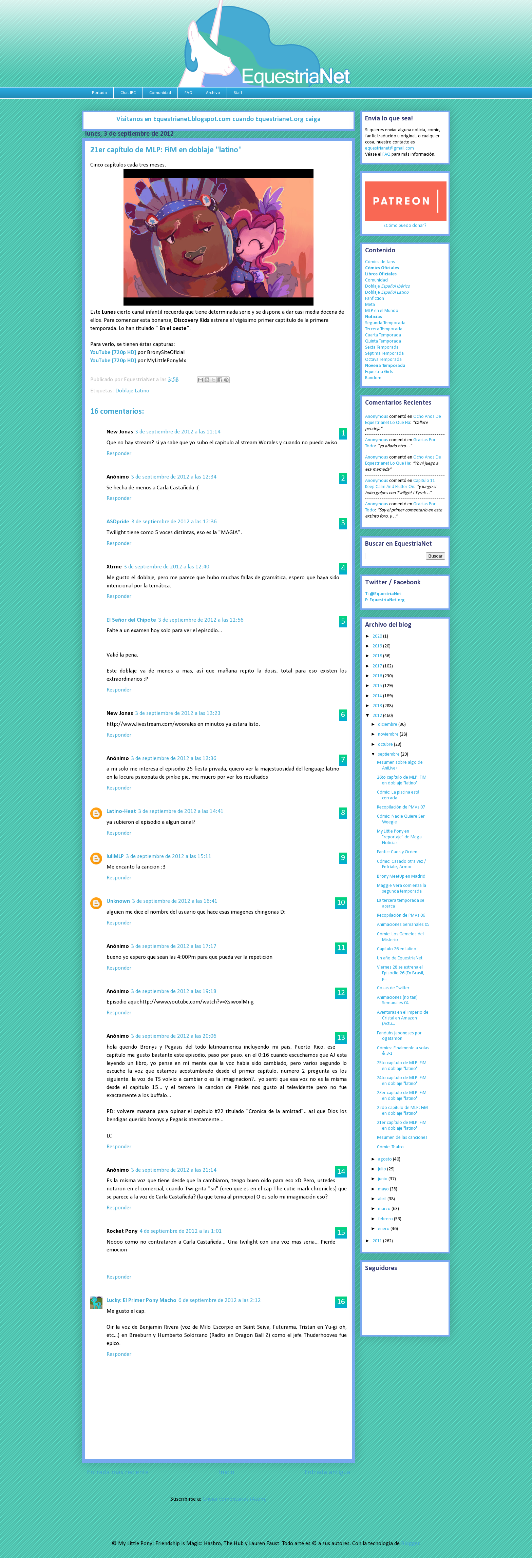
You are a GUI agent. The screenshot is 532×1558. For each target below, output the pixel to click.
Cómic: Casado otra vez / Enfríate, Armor (401, 864)
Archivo (213, 93)
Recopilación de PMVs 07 (401, 807)
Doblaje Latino (132, 391)
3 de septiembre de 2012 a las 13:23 (178, 713)
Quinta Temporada (383, 341)
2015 (378, 685)
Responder (119, 453)
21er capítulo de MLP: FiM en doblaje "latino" (401, 1125)
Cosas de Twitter (393, 988)
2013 (378, 705)
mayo (384, 1189)
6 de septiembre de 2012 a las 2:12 (219, 1300)
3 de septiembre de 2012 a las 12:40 (166, 567)
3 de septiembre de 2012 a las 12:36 (174, 522)
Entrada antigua (327, 1472)
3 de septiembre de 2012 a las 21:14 (173, 1170)
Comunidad (160, 93)
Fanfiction (374, 298)
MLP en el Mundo (381, 310)
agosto (385, 1159)
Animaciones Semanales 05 (403, 924)
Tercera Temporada (383, 329)
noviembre (389, 734)
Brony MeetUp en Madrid (401, 876)
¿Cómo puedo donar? (405, 225)
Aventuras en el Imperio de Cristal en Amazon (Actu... (403, 1018)
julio (382, 1169)
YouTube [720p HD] (113, 352)
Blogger (410, 1543)
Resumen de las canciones (402, 1137)
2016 (378, 676)
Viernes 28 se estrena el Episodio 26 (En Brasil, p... (400, 973)
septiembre (389, 754)
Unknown (118, 901)
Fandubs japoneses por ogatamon (399, 1036)
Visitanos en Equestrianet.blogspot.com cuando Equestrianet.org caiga (218, 119)
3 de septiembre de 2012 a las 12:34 (173, 477)
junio (383, 1179)
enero (384, 1228)
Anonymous (376, 416)
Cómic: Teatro (390, 1147)
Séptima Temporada (384, 353)
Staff (238, 93)
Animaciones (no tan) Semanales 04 (397, 1000)
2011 (378, 1241)
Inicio (226, 1472)
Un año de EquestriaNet (399, 958)
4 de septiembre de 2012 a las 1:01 (180, 1231)
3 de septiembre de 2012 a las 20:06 (173, 1036)
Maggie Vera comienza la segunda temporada (401, 888)
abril (382, 1199)
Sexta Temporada (382, 347)
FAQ (188, 93)
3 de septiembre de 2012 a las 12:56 (201, 620)
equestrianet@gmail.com (389, 148)
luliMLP (115, 856)
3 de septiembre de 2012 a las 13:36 (173, 758)
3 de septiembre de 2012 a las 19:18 (173, 991)
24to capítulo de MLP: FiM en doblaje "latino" (401, 1080)
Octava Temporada (383, 359)
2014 (378, 696)
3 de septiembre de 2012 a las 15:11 (168, 856)
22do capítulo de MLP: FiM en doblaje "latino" (402, 1110)
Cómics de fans (380, 262)
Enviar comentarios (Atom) (235, 1499)
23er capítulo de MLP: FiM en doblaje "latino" (401, 1095)
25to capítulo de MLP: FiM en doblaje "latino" (401, 1065)
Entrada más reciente (118, 1472)
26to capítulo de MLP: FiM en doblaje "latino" (401, 780)
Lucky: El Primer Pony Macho (141, 1300)
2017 (378, 666)
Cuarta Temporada (383, 335)
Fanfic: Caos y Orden (397, 852)
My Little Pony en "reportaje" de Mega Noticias (399, 837)
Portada (99, 93)
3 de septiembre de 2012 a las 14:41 (181, 811)
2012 (378, 715)
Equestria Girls (379, 371)
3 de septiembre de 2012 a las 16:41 (174, 901)
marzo (385, 1208)
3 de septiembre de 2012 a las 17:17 (173, 946)
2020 (378, 636)
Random (373, 378)
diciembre (388, 724)
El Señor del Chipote (131, 620)
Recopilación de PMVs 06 (401, 915)
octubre (386, 744)
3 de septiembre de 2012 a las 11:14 (178, 432)
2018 (378, 656)
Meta (370, 304)
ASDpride (118, 522)
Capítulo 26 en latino (396, 949)
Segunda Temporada (385, 323)
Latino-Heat (121, 811)
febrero (386, 1219)
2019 (378, 646)
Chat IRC (128, 93)
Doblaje (387, 286)
